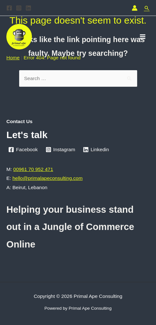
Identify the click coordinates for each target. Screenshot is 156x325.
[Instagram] (19, 8)
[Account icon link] (134, 8)
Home (12, 57)
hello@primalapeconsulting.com (47, 178)
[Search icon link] (147, 8)
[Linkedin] (28, 8)
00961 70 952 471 (33, 169)
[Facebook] (9, 8)
